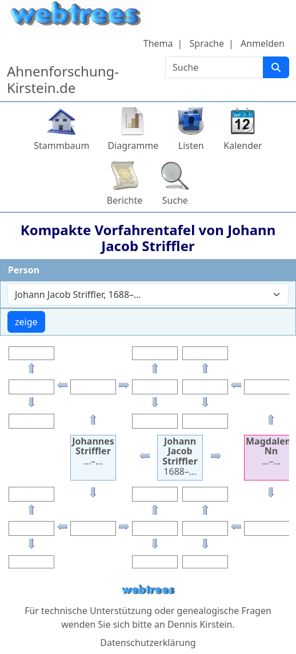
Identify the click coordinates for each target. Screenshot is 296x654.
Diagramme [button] (132, 145)
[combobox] (148, 294)
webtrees (148, 590)
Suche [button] (175, 200)
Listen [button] (191, 145)
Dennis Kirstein (200, 624)
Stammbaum (61, 145)
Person (23, 270)
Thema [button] (158, 43)
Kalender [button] (242, 145)
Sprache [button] (207, 43)
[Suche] (276, 67)
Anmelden (263, 43)
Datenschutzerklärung (147, 642)
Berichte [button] (125, 200)
